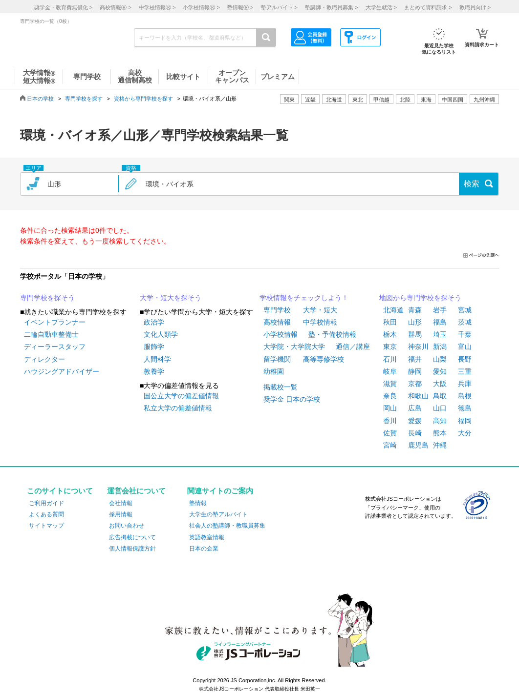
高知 (440, 421)
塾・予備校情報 (332, 334)
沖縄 (440, 445)
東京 (390, 346)
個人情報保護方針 (132, 548)
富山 (465, 346)
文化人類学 (161, 334)
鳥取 (440, 396)
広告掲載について (132, 537)
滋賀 (390, 383)
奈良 (390, 396)
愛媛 (415, 421)
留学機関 (277, 359)
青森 (415, 310)
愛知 (440, 371)
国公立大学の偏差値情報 (181, 396)
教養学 (154, 371)
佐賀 (390, 433)
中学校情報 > (157, 7)
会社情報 (120, 503)
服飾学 (154, 346)
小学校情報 (280, 334)
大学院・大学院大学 (294, 346)
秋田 (390, 322)
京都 (415, 383)
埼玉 (440, 334)
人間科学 (157, 359)
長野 (465, 359)
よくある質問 (46, 514)
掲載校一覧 (280, 387)
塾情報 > (240, 7)
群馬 (415, 334)
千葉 (465, 334)
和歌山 (418, 396)
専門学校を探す (84, 99)
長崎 (415, 433)
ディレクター (44, 359)
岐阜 (390, 371)
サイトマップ (46, 525)
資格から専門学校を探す (143, 99)
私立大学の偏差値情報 (178, 408)
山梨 (440, 359)
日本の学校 (40, 99)
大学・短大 (320, 310)
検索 (471, 184)
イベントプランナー (55, 322)
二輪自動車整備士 (51, 334)
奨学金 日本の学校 (291, 399)
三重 (465, 371)
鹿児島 (418, 445)
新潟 (440, 346)
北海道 (334, 99)
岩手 (440, 310)
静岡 (415, 371)
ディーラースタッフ (55, 346)
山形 (415, 322)
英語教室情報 (206, 537)
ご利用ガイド (46, 503)
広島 (415, 408)
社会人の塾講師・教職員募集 (227, 525)
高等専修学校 (323, 359)
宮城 (465, 310)
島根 (465, 396)
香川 (390, 421)
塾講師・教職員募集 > (331, 7)
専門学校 (277, 310)
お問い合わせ (126, 525)
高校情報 (277, 322)
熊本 (440, 433)
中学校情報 (320, 322)
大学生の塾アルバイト (218, 514)
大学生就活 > (381, 7)
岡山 (390, 408)
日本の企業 (203, 548)
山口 (440, 408)
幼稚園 (273, 371)
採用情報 (120, 514)
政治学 (154, 322)
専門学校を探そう (47, 298)
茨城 (465, 322)
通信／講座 (353, 346)
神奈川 (418, 346)
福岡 (465, 421)
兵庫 (465, 383)
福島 (440, 322)
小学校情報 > (201, 7)
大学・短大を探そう (170, 298)
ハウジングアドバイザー (61, 371)
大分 (465, 433)
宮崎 (390, 445)
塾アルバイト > (279, 7)
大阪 (440, 383)
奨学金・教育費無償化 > (63, 7)
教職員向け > (475, 7)
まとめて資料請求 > (428, 7)
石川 (390, 359)
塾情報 (198, 503)
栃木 (390, 334)
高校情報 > (115, 7)
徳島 (465, 408)
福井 (415, 359)
